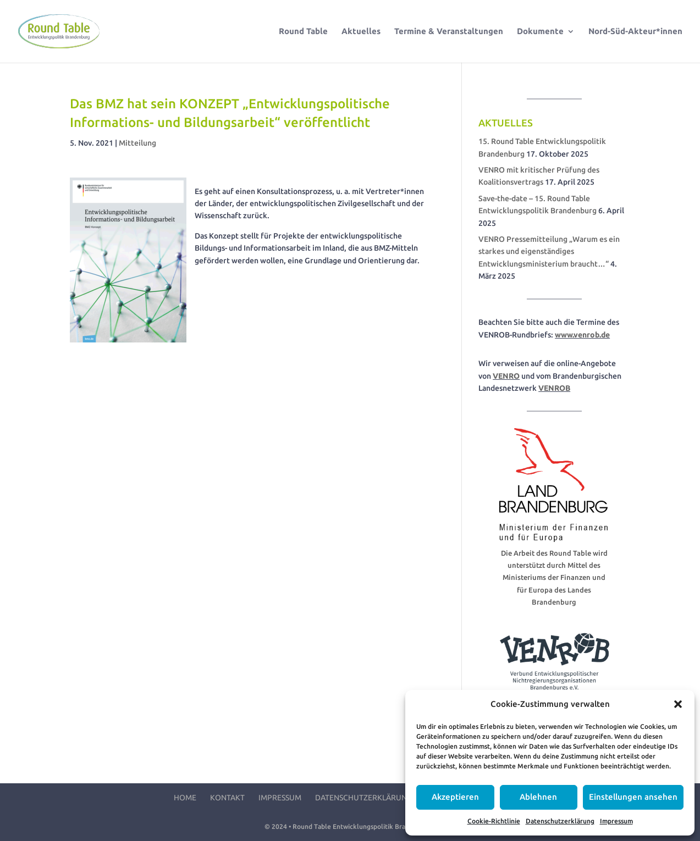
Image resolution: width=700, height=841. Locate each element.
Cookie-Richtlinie (493, 821)
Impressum (616, 821)
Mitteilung (137, 143)
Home (185, 797)
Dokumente (540, 31)
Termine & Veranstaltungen (448, 31)
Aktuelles (361, 31)
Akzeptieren (455, 796)
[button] (678, 704)
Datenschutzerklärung (560, 821)
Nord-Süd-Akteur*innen (635, 31)
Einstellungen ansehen (633, 796)
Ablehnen (538, 796)
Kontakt (227, 797)
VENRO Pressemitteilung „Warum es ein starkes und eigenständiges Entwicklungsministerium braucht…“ (549, 251)
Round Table (303, 31)
